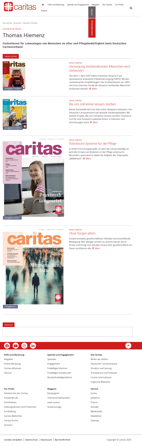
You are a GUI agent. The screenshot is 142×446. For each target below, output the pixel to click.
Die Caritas (107, 4)
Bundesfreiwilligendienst (59, 377)
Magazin (95, 4)
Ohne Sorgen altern (82, 233)
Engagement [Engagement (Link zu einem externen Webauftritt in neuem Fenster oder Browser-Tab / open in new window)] (53, 363)
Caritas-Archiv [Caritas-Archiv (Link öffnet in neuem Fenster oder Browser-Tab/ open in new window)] (11, 420)
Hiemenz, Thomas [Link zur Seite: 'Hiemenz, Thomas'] (30, 23)
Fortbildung (10, 411)
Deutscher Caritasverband (104, 363)
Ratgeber (8, 359)
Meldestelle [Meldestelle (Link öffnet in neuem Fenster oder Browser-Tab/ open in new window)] (96, 411)
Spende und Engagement (78, 4)
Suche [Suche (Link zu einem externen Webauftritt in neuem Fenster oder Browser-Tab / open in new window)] (94, 393)
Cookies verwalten (13, 439)
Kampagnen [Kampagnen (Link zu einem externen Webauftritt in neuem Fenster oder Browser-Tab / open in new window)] (53, 393)
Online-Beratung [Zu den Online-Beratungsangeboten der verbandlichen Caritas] (138, 28)
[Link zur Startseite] (20, 6)
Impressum (46, 439)
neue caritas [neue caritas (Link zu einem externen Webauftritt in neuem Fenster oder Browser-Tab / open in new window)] (53, 402)
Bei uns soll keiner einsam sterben (92, 104)
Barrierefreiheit (62, 439)
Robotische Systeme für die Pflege (92, 143)
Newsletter (96, 415)
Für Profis (119, 4)
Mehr (94, 88)
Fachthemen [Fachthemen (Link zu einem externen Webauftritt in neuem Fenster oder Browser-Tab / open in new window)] (10, 402)
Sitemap (95, 420)
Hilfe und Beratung (56, 4)
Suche (131, 8)
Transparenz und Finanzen (104, 372)
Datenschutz (31, 439)
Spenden (51, 359)
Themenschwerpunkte (58, 397)
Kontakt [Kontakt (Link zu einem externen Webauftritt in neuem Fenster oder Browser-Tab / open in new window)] (95, 406)
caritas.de (43, 4)
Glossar (8, 372)
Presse (44, 10)
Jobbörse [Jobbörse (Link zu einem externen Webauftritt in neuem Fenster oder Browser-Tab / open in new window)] (95, 397)
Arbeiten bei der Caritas (16, 393)
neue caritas (11, 56)
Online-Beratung (12, 363)
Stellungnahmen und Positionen (20, 406)
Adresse (9, 324)
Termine (8, 425)
